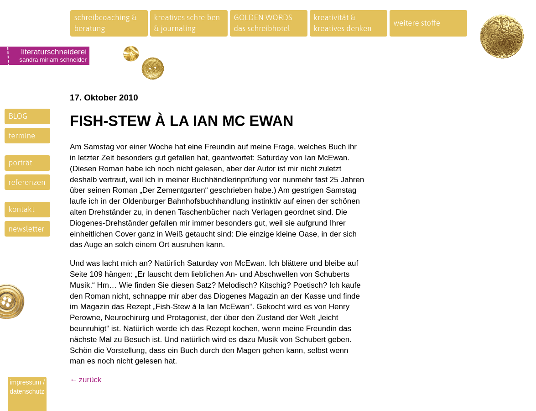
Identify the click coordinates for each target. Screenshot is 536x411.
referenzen (27, 182)
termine (22, 135)
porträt (20, 162)
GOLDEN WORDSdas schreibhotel (263, 23)
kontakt (22, 209)
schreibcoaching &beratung (105, 23)
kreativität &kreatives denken (343, 23)
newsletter (27, 228)
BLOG (18, 116)
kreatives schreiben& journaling (187, 23)
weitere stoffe (417, 22)
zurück (90, 379)
